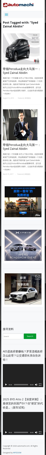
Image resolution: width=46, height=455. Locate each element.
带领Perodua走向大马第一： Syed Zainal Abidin (22, 71)
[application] (23, 375)
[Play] (6, 384)
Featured (21, 98)
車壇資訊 (28, 98)
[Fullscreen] (40, 384)
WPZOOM (17, 452)
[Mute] (36, 384)
